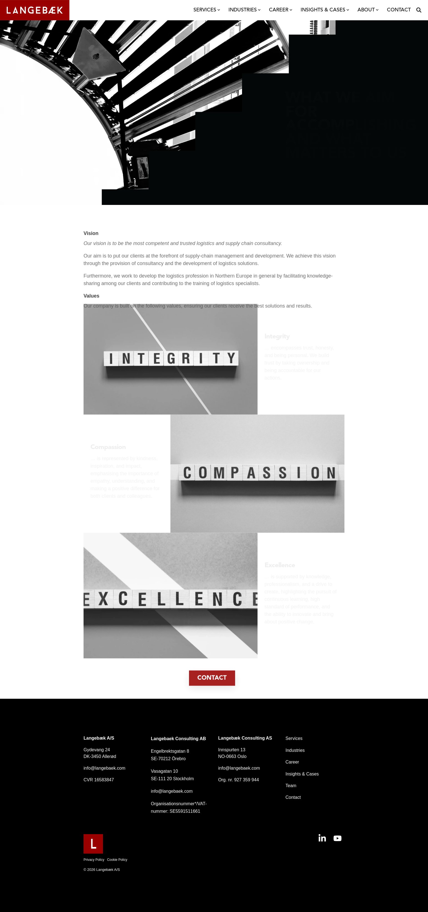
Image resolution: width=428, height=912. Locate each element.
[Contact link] (212, 693)
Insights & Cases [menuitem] (302, 774)
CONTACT (399, 10)
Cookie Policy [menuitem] (117, 860)
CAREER (280, 10)
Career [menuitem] (292, 762)
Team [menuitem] (291, 785)
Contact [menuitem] (293, 797)
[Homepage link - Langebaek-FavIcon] (93, 851)
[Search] (418, 10)
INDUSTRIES (244, 10)
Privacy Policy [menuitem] (94, 860)
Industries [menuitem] (295, 750)
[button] (323, 840)
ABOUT (368, 10)
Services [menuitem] (294, 738)
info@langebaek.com (104, 768)
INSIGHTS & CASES (325, 10)
